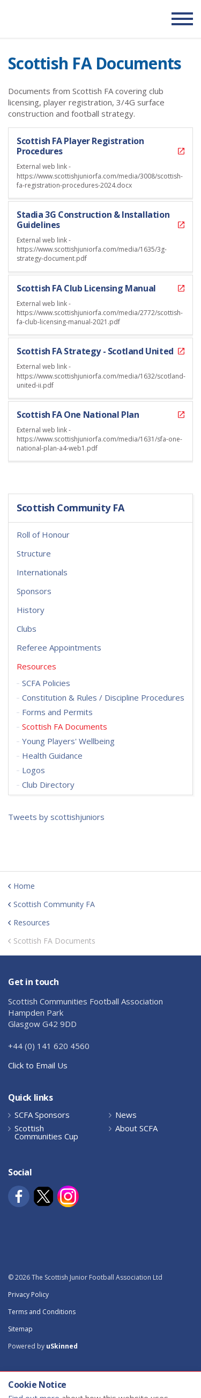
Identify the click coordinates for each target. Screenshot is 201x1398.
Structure (34, 553)
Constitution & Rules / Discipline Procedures (103, 697)
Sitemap (20, 1328)
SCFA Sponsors (42, 1115)
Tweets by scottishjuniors (56, 816)
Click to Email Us (38, 1065)
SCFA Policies (46, 682)
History (30, 609)
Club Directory (48, 784)
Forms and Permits (57, 712)
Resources (36, 666)
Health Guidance (52, 755)
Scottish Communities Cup (46, 1132)
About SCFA (136, 1128)
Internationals (42, 572)
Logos (33, 770)
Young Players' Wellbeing (68, 741)
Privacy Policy (28, 1294)
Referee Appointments (59, 647)
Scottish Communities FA (75, 18)
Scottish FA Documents (64, 726)
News (126, 1115)
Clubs (26, 628)
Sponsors (34, 591)
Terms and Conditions (42, 1311)
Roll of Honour (43, 534)
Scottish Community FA (70, 508)
